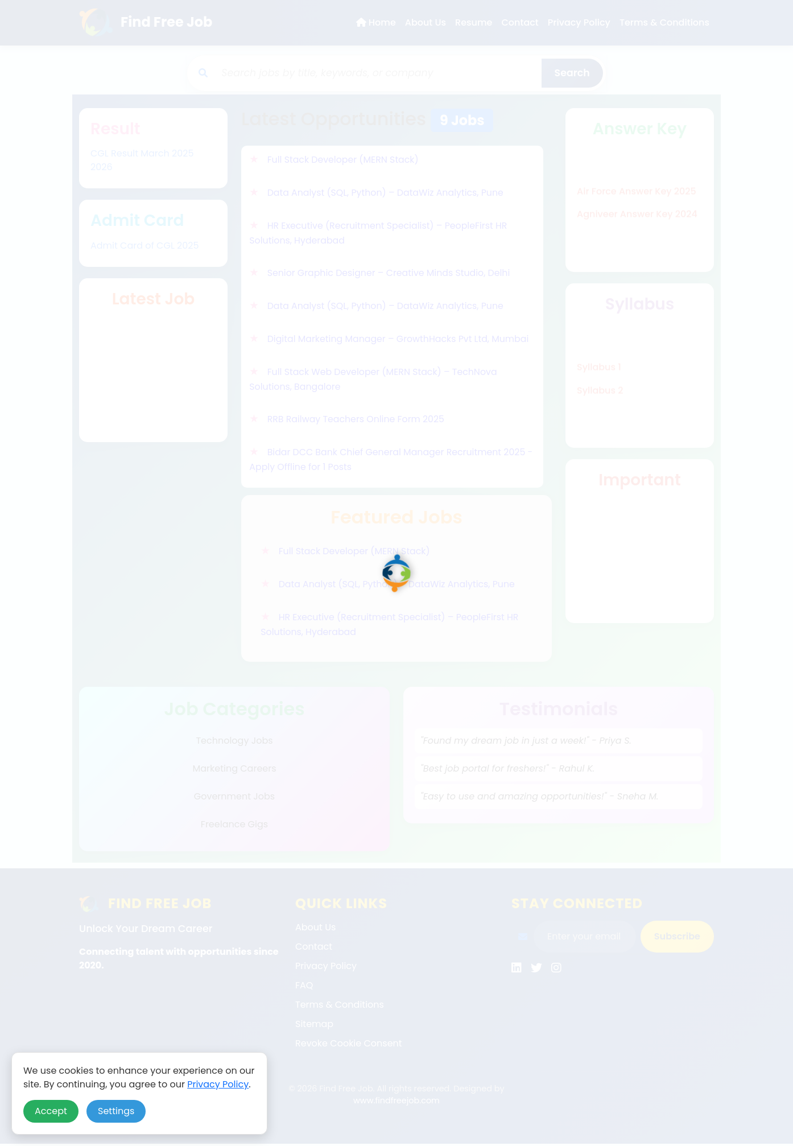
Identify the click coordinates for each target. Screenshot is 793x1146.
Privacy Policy (218, 1084)
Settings (116, 1111)
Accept (51, 1111)
